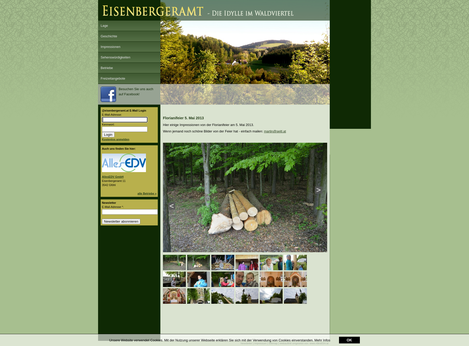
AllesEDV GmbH (113, 176)
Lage (104, 26)
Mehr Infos (322, 340)
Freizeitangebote (113, 78)
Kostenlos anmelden (115, 139)
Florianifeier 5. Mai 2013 (183, 118)
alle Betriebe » (147, 193)
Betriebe (107, 68)
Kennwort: (108, 124)
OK (349, 340)
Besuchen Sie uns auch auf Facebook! (127, 94)
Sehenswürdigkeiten (115, 57)
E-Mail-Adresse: (112, 114)
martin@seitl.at (275, 131)
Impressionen (110, 47)
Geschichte (109, 36)
